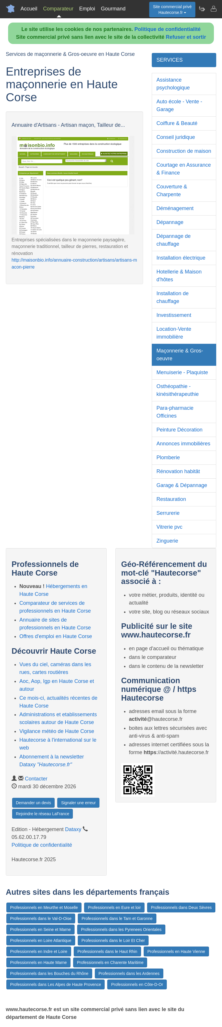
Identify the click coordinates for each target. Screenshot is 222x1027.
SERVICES (169, 60)
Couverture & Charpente (171, 190)
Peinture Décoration (179, 430)
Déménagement (174, 208)
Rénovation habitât (178, 471)
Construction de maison (183, 151)
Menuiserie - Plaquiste (182, 372)
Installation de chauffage (172, 297)
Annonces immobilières (183, 444)
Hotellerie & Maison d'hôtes (178, 275)
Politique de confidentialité (167, 29)
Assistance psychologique (173, 84)
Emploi (87, 9)
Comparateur (58, 9)
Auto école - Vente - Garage (179, 105)
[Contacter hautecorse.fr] (213, 8)
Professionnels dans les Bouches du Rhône (49, 973)
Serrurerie (168, 513)
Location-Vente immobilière (173, 333)
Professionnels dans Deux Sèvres (181, 907)
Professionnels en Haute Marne (38, 962)
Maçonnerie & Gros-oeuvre (179, 354)
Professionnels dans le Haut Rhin (107, 951)
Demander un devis (33, 802)
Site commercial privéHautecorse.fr (172, 9)
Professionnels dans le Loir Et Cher (113, 940)
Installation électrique (180, 258)
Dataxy (73, 829)
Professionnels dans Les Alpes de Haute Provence (55, 984)
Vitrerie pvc (169, 527)
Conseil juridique (175, 137)
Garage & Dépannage (181, 485)
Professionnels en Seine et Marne (40, 929)
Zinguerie (167, 541)
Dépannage (169, 222)
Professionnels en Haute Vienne (176, 951)
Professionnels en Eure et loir (114, 907)
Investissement (173, 315)
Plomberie (168, 457)
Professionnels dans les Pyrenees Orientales (121, 929)
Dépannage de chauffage (173, 240)
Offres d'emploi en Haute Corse (55, 636)
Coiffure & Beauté (176, 123)
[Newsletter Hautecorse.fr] (202, 8)
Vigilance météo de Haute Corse (56, 731)
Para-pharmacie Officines (174, 412)
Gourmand (113, 9)
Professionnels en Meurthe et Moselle (44, 907)
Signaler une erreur (78, 802)
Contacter (36, 779)
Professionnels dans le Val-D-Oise (40, 918)
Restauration (171, 499)
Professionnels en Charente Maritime (110, 962)
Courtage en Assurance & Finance (183, 169)
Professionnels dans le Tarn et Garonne (117, 918)
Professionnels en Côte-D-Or (137, 984)
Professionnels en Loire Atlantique (40, 940)
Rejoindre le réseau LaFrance (42, 813)
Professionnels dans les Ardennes (129, 973)
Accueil (29, 9)
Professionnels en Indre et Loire (38, 951)
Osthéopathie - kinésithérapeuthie (177, 390)
